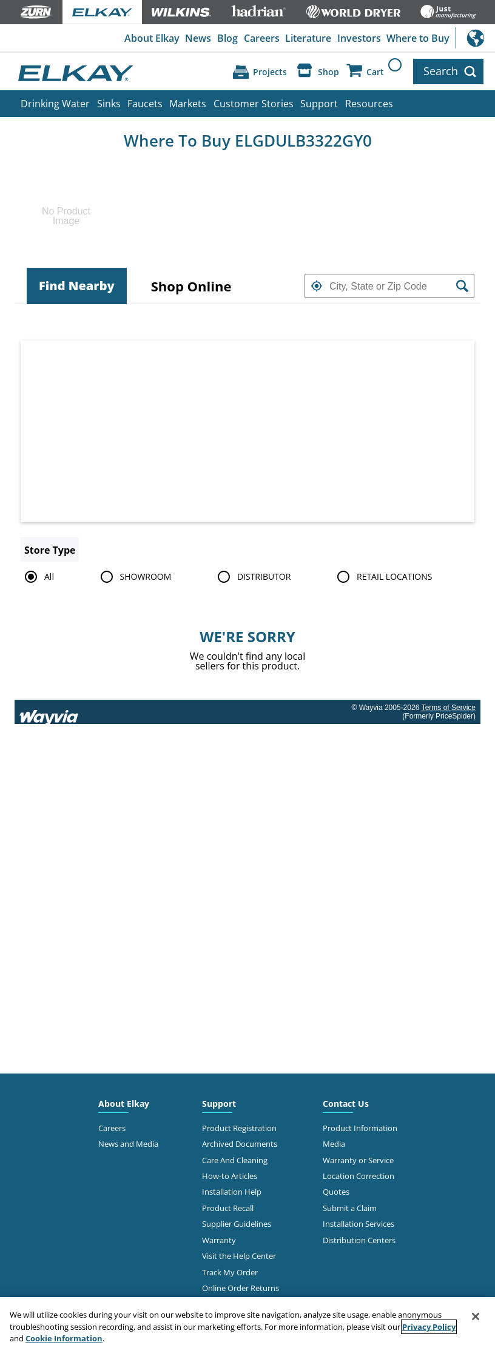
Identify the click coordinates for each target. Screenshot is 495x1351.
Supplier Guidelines (236, 1223)
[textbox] (389, 286)
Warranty (219, 1240)
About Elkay (152, 38)
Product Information (360, 1128)
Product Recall (228, 1208)
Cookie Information (64, 1338)
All (37, 576)
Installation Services (358, 1223)
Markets (187, 103)
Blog (227, 38)
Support (319, 103)
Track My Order (230, 1272)
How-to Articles (229, 1175)
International (475, 37)
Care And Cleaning (235, 1160)
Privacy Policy (429, 1327)
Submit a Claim (350, 1208)
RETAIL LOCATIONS (382, 576)
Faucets (145, 103)
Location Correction (358, 1175)
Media (334, 1143)
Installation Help (231, 1191)
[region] (247, 1324)
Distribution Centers (359, 1240)
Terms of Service (449, 707)
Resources (369, 103)
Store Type (49, 550)
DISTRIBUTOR (252, 576)
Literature (308, 38)
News (198, 38)
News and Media (128, 1143)
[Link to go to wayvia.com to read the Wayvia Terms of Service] (49, 712)
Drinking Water (55, 103)
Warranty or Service (358, 1160)
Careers (262, 38)
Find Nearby (77, 285)
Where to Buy (418, 38)
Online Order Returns (240, 1288)
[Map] (247, 431)
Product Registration (239, 1128)
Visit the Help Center (239, 1255)
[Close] (475, 1316)
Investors (359, 38)
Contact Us (346, 1103)
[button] (316, 285)
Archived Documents (239, 1143)
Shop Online (191, 286)
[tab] (77, 286)
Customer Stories (254, 103)
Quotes (336, 1191)
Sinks (109, 103)
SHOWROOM (134, 576)
